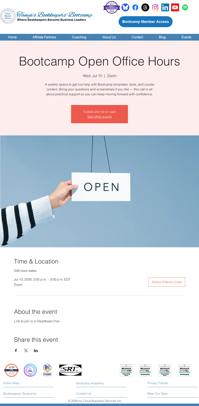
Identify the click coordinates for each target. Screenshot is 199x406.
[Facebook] (135, 7)
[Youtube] (175, 7)
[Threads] (145, 7)
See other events (100, 117)
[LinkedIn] (165, 7)
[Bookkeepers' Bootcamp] (20, 393)
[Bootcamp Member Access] (146, 21)
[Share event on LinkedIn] (36, 350)
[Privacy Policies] (165, 383)
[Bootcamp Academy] (91, 383)
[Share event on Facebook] (16, 350)
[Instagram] (155, 7)
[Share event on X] (26, 350)
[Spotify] (185, 7)
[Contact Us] (91, 393)
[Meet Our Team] (164, 393)
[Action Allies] (21, 383)
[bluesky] (125, 7)
